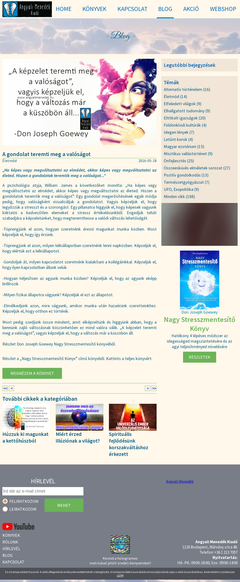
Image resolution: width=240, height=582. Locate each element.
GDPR (120, 575)
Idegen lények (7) (179, 132)
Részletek (199, 357)
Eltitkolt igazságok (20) (185, 118)
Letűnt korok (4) (178, 139)
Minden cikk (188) (179, 196)
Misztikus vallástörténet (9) (188, 153)
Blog (7, 555)
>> (154, 388)
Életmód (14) (175, 96)
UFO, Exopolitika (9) (181, 189)
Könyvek (11, 535)
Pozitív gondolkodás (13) (186, 175)
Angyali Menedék (180, 481)
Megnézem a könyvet (32, 373)
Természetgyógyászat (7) (186, 182)
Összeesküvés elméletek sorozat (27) (197, 168)
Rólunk (10, 542)
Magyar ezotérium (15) (184, 146)
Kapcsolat (13, 562)
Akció (191, 9)
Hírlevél (11, 548)
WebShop (223, 9)
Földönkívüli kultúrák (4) (185, 125)
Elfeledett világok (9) (182, 103)
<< (5, 388)
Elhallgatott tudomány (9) (187, 110)
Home (63, 9)
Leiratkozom (22, 509)
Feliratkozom (24, 501)
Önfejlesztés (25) (179, 160)
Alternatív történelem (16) (187, 89)
